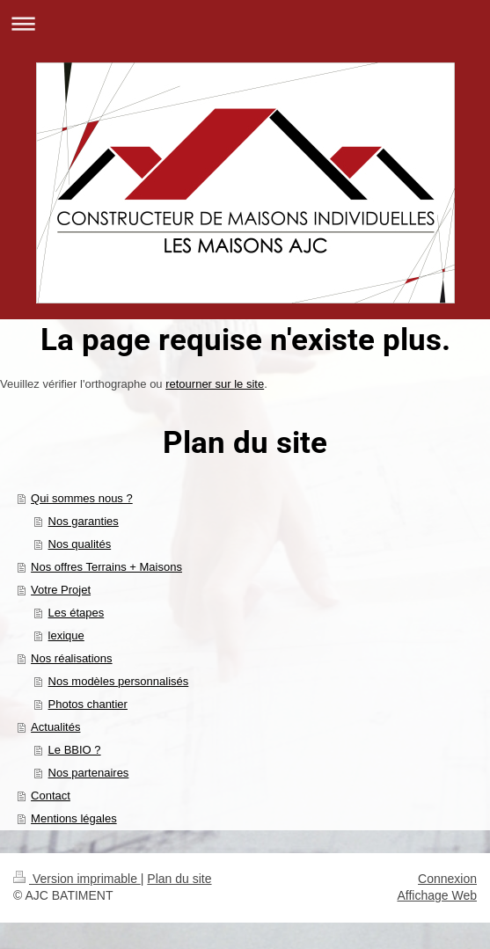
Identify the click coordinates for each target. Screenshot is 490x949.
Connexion (447, 879)
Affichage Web (437, 895)
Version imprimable (77, 879)
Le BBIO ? (74, 749)
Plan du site (179, 879)
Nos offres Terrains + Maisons (106, 566)
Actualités (55, 727)
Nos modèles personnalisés (118, 681)
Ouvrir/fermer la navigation (245, 23)
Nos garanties (83, 521)
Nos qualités (80, 544)
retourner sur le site (214, 384)
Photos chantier (88, 704)
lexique (66, 635)
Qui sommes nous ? (82, 498)
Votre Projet (61, 589)
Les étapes (76, 612)
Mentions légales (74, 818)
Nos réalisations (72, 658)
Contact (50, 795)
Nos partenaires (88, 772)
